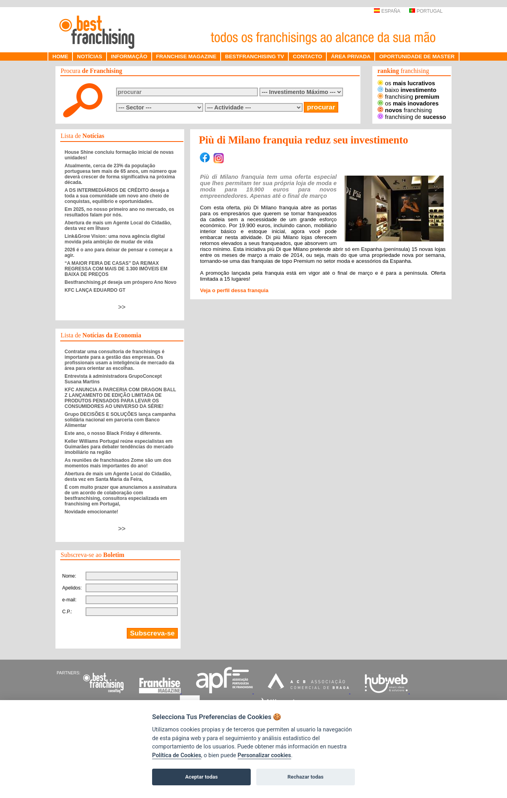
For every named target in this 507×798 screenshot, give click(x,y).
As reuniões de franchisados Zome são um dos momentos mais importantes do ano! (118, 463)
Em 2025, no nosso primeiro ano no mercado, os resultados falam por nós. (119, 212)
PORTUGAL (425, 11)
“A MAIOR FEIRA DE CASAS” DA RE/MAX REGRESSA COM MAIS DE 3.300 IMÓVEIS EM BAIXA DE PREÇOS (116, 268)
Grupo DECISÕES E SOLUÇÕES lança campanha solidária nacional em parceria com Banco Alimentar (120, 419)
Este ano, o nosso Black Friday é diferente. (113, 433)
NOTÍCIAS (89, 56)
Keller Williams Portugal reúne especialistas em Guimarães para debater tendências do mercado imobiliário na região (119, 446)
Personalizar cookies (264, 755)
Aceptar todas (201, 777)
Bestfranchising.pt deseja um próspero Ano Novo (120, 282)
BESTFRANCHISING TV (254, 56)
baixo (406, 90)
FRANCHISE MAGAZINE (186, 56)
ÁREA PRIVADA (350, 56)
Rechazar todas (306, 777)
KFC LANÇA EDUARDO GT (95, 290)
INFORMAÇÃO (129, 56)
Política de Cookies (176, 755)
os (406, 83)
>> (122, 307)
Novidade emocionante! (91, 512)
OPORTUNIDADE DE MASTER (416, 56)
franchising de (411, 117)
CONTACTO (307, 56)
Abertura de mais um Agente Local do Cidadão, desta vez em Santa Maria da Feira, (118, 476)
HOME (60, 56)
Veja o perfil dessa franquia (234, 290)
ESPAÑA (387, 11)
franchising (408, 97)
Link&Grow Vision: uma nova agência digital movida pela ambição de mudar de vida (115, 239)
